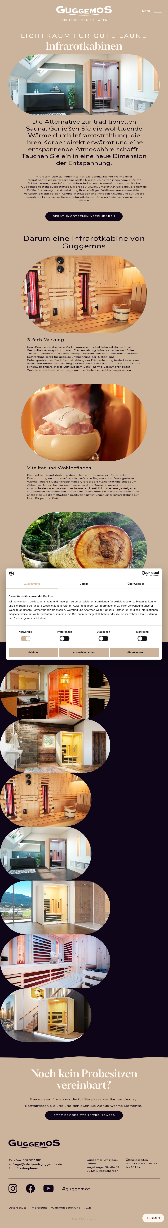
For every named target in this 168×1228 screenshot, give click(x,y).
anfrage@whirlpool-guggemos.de (35, 1164)
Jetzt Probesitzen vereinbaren (84, 1115)
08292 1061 (32, 1160)
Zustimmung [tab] (32, 583)
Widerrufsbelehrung (65, 1207)
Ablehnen (33, 652)
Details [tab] (84, 583)
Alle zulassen (134, 652)
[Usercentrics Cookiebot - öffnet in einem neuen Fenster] (144, 573)
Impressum (39, 1207)
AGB (88, 1207)
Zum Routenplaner (23, 1168)
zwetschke (91, 1219)
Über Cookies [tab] (135, 583)
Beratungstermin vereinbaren (84, 216)
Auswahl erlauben (84, 652)
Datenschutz (17, 1207)
